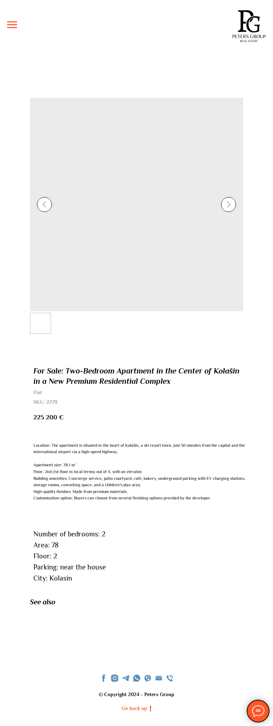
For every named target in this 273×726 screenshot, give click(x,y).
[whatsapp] (136, 678)
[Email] (158, 678)
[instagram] (114, 678)
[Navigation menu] (12, 24)
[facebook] (103, 678)
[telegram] (125, 678)
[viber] (147, 678)
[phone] (169, 678)
